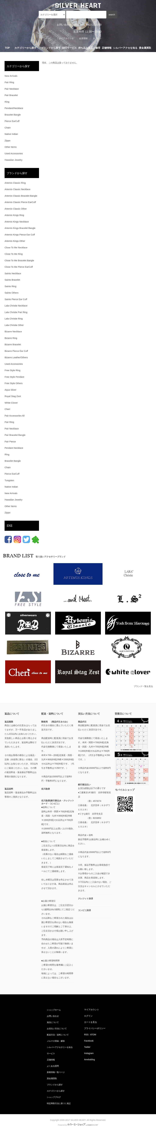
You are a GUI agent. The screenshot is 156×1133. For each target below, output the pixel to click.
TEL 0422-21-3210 (91, 24)
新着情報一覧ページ (56, 1072)
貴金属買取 (145, 48)
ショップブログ (54, 1097)
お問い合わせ (64, 24)
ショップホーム (54, 1009)
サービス (51, 1053)
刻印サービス (69, 48)
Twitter (87, 1047)
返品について (53, 1022)
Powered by (78, 1125)
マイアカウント (66, 38)
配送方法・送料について (58, 1034)
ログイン (97, 38)
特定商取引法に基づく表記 (59, 1103)
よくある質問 (53, 1066)
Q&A (76, 24)
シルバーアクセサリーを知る (60, 1047)
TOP (7, 48)
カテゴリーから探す (56, 1090)
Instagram (89, 1053)
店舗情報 (107, 48)
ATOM (93, 1034)
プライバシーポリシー (94, 1028)
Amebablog (89, 1059)
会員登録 (83, 38)
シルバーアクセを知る (125, 48)
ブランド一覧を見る (143, 686)
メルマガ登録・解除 (56, 1041)
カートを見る (90, 1022)
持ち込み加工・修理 (89, 48)
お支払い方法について (57, 1028)
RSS (86, 1034)
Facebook (88, 1041)
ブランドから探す (55, 1084)
